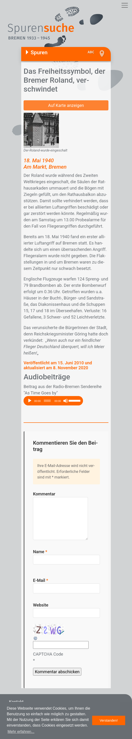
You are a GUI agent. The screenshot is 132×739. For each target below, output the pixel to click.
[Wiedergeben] (29, 400)
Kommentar (44, 493)
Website (40, 605)
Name (40, 551)
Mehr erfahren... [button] (21, 732)
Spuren (39, 52)
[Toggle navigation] (124, 5)
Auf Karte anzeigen (66, 105)
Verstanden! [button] (109, 720)
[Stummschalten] (65, 400)
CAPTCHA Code (48, 654)
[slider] (47, 401)
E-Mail (40, 580)
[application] (53, 400)
